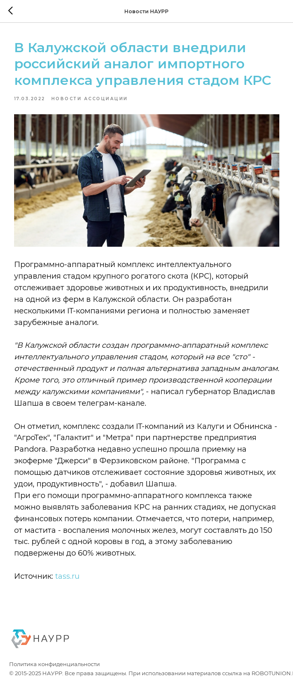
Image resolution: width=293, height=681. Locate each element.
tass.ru (67, 576)
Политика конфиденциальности (54, 664)
